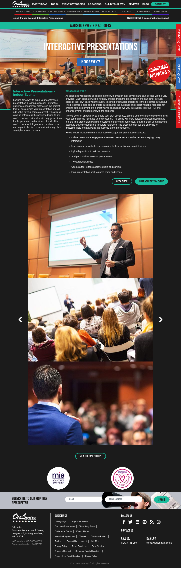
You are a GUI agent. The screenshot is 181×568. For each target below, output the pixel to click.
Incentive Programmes (65, 536)
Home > (16, 18)
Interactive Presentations (50, 18)
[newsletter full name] (83, 499)
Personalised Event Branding (67, 556)
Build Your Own (115, 4)
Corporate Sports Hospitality (88, 551)
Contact (160, 4)
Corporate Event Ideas (65, 526)
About (83, 541)
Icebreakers (143, 12)
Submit (161, 499)
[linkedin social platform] (137, 521)
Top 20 (54, 4)
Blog (145, 4)
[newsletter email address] (123, 499)
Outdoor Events (40, 12)
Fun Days (126, 12)
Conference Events (63, 531)
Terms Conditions (79, 546)
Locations (95, 4)
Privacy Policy (61, 546)
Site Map (95, 541)
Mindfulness (160, 12)
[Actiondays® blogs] (152, 521)
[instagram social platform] (158, 521)
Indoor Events (57, 12)
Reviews (133, 4)
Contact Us (72, 541)
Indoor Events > (28, 18)
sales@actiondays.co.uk (156, 18)
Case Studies (98, 546)
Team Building (23, 12)
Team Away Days (87, 526)
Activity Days (109, 12)
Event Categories (73, 4)
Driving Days (60, 521)
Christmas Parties (98, 536)
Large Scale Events (79, 521)
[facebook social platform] (123, 521)
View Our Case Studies (90, 455)
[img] (123, 522)
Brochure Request (63, 551)
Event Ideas (40, 4)
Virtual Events (92, 12)
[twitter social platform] (130, 521)
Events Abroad (82, 531)
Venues (82, 536)
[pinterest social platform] (144, 521)
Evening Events (74, 12)
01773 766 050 (133, 18)
